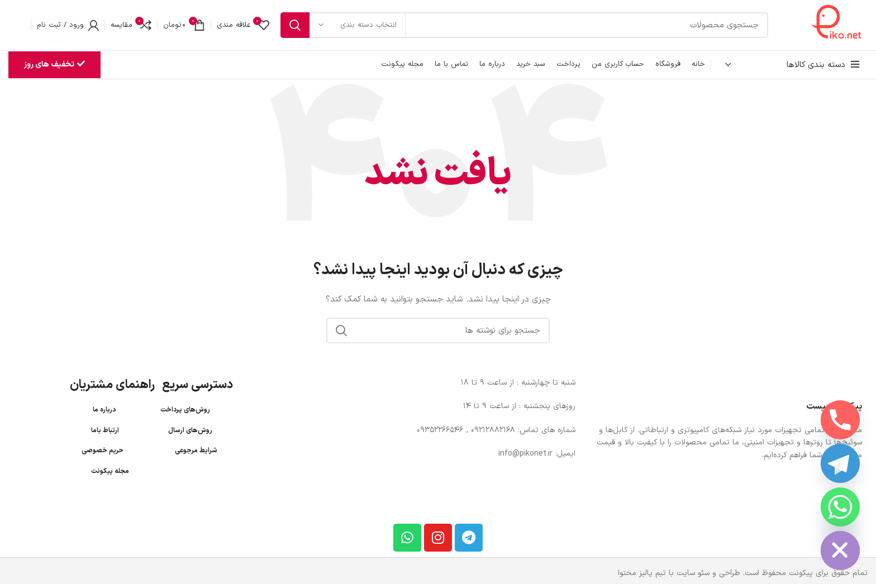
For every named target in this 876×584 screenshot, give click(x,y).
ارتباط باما (105, 430)
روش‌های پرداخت (185, 410)
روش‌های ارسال (190, 430)
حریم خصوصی (102, 451)
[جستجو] (524, 25)
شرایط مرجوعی (196, 451)
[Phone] (840, 419)
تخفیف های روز (54, 64)
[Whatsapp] (840, 506)
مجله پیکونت (110, 471)
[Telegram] (840, 463)
